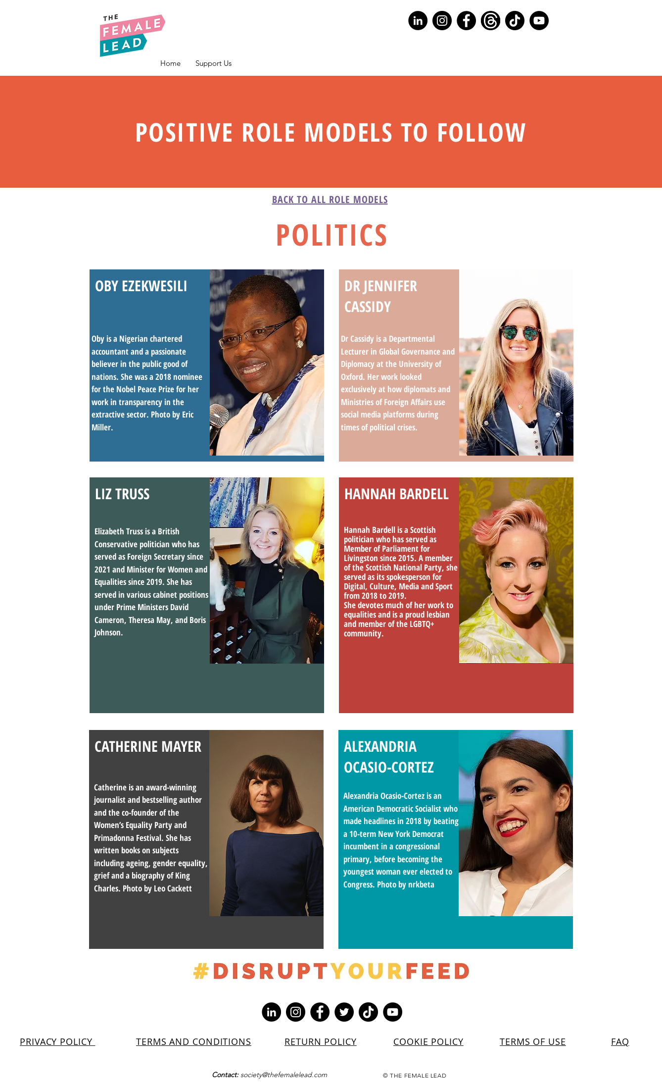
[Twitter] (344, 1012)
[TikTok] (514, 20)
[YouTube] (539, 20)
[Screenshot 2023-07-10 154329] (490, 20)
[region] (207, 365)
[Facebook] (466, 20)
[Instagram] (442, 20)
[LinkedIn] (417, 20)
